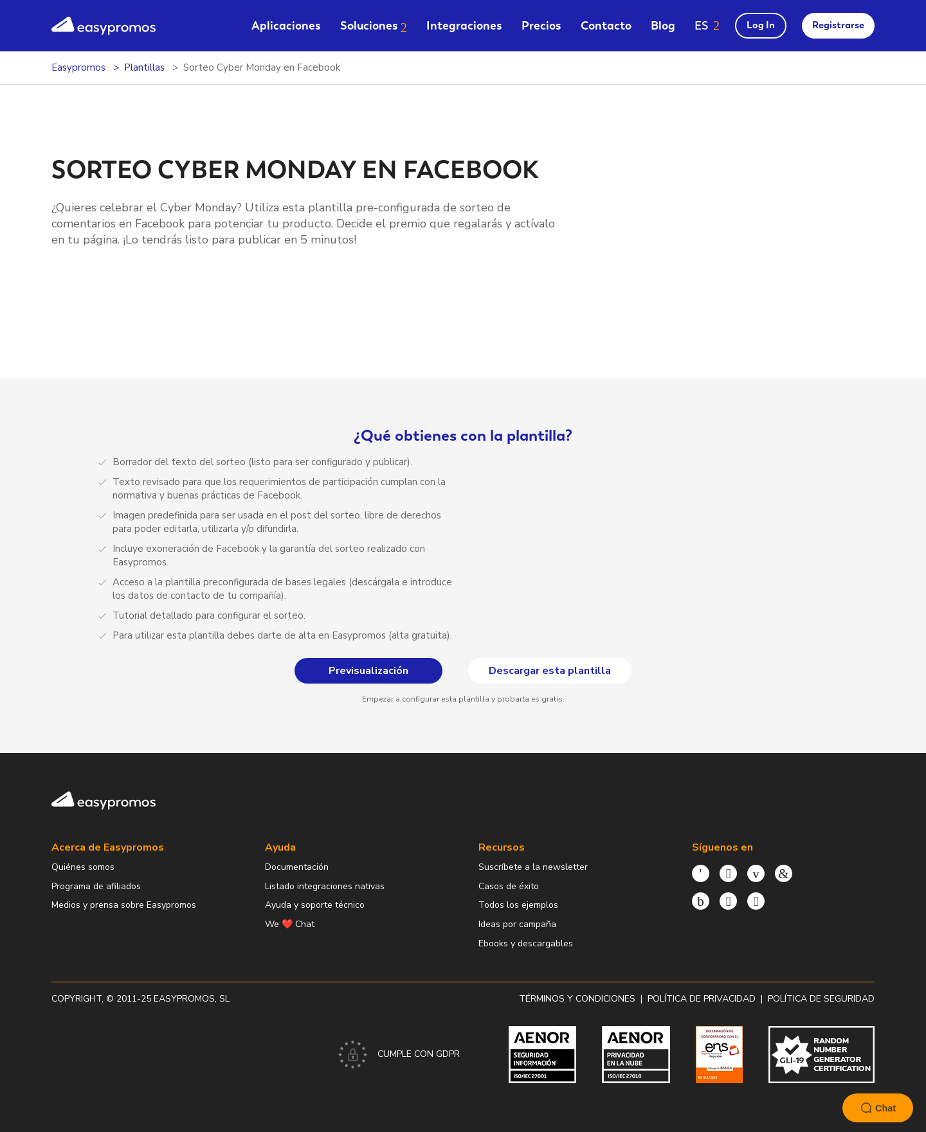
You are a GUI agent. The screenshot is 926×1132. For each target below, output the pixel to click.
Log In (761, 25)
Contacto (606, 25)
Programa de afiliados (96, 886)
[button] (707, 25)
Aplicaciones (286, 25)
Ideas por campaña (517, 924)
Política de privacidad (702, 999)
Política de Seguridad (821, 999)
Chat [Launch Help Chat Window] (878, 1107)
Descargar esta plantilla (133, 308)
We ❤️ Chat (289, 924)
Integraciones (464, 25)
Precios (541, 25)
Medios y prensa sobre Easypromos (123, 905)
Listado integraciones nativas (325, 886)
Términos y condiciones (577, 999)
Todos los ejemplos (518, 905)
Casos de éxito (508, 886)
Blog (663, 25)
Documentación (297, 867)
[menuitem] (286, 25)
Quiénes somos (82, 867)
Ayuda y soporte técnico (315, 905)
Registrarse (838, 25)
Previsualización (133, 276)
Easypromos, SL (192, 999)
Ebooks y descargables (525, 943)
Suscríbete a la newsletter (533, 867)
